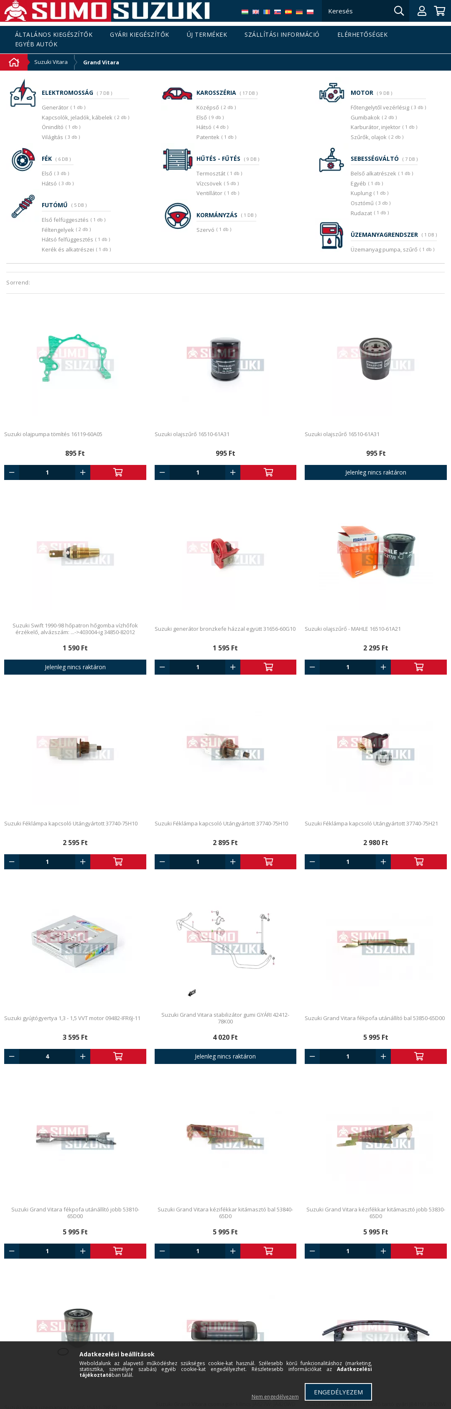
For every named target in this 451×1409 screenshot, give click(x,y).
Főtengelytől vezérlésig (380, 107)
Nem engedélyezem (275, 1396)
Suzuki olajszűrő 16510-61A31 (192, 434)
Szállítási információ (282, 34)
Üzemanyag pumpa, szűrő (384, 249)
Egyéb (358, 183)
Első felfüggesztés (65, 219)
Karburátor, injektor (375, 127)
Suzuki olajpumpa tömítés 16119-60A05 (53, 434)
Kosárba (118, 472)
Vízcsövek (209, 183)
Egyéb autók (36, 44)
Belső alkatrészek (373, 173)
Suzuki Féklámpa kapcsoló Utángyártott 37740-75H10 (71, 823)
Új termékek (207, 34)
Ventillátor (209, 193)
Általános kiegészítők (54, 34)
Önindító (53, 127)
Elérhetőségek (362, 34)
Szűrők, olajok (369, 137)
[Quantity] (47, 472)
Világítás (52, 137)
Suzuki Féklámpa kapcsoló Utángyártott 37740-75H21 (371, 823)
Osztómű (362, 203)
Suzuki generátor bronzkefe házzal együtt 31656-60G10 (225, 628)
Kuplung (361, 193)
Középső (207, 107)
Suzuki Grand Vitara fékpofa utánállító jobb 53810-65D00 (75, 1212)
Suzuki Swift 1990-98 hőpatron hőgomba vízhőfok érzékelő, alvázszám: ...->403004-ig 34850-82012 (75, 628)
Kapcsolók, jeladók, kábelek (77, 117)
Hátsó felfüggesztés (67, 239)
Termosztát (210, 173)
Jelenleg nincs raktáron (375, 472)
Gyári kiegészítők (139, 34)
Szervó (205, 230)
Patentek (207, 137)
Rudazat (361, 213)
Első (47, 173)
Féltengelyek (58, 230)
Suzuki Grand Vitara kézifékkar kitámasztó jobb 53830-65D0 (375, 1212)
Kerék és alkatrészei (68, 249)
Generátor (55, 107)
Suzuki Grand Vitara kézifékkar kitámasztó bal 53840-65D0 (225, 1212)
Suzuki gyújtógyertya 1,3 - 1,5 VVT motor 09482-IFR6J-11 (72, 1018)
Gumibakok (365, 117)
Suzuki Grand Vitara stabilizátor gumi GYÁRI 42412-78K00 (225, 1018)
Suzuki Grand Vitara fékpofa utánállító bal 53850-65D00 (375, 1018)
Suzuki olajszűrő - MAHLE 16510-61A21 (353, 628)
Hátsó (49, 183)
